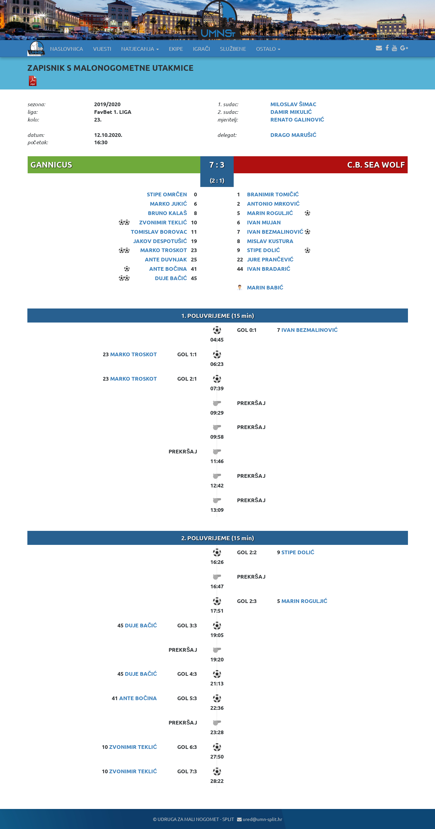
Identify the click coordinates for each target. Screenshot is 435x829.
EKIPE (176, 48)
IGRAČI (201, 48)
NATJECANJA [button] (140, 48)
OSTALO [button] (268, 48)
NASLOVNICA (66, 48)
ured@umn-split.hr (259, 819)
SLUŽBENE (233, 48)
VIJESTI (102, 48)
